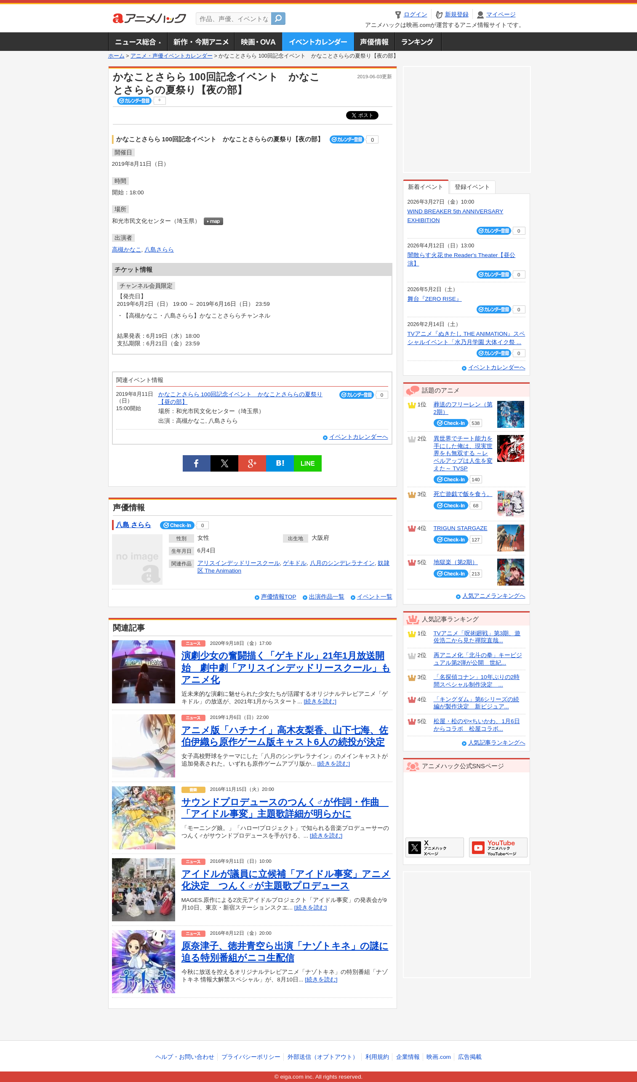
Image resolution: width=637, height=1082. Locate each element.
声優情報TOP (278, 597)
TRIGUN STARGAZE (461, 528)
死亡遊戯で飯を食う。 (463, 494)
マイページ (501, 14)
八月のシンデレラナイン (342, 563)
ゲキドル (295, 563)
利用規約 (377, 1057)
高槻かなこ (126, 250)
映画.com (438, 1057)
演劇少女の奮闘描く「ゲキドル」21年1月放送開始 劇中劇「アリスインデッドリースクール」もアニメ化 (286, 667)
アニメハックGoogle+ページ (498, 847)
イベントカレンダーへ (358, 437)
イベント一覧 (374, 597)
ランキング (418, 41)
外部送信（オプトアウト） (323, 1057)
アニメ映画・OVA (258, 41)
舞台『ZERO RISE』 (435, 299)
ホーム (116, 56)
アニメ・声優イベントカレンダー (318, 41)
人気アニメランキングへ (493, 596)
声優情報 (374, 41)
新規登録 (457, 14)
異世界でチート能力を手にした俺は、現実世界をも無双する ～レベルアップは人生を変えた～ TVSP (463, 453)
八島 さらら (133, 524)
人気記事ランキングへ (496, 743)
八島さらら (159, 250)
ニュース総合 (137, 41)
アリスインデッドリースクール (238, 563)
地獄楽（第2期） (456, 562)
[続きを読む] (320, 701)
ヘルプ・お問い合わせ (184, 1057)
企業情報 (408, 1057)
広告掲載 (470, 1057)
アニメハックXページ (434, 847)
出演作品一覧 (326, 597)
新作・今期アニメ (200, 41)
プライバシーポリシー (250, 1057)
